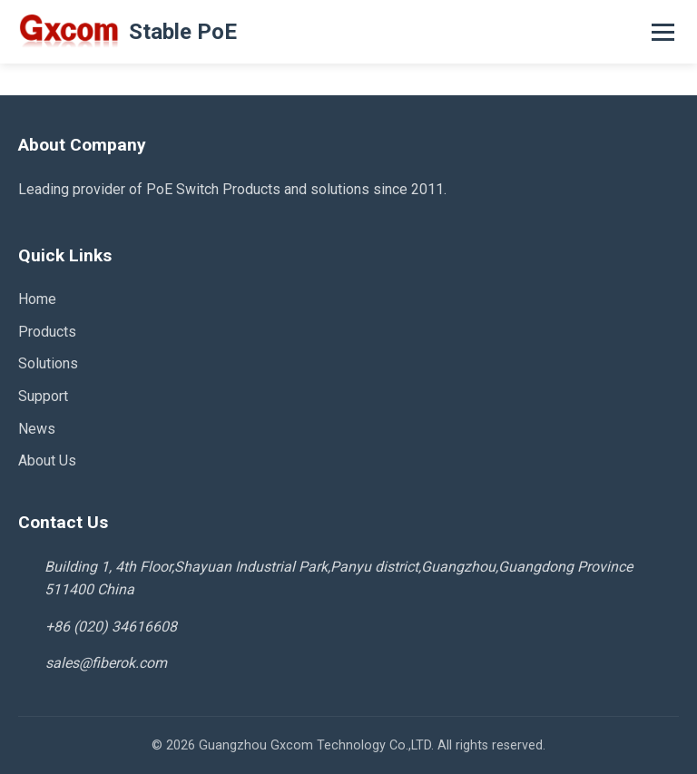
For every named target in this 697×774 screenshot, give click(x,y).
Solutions (48, 363)
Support (43, 396)
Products (47, 331)
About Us (47, 460)
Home (37, 299)
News (36, 428)
